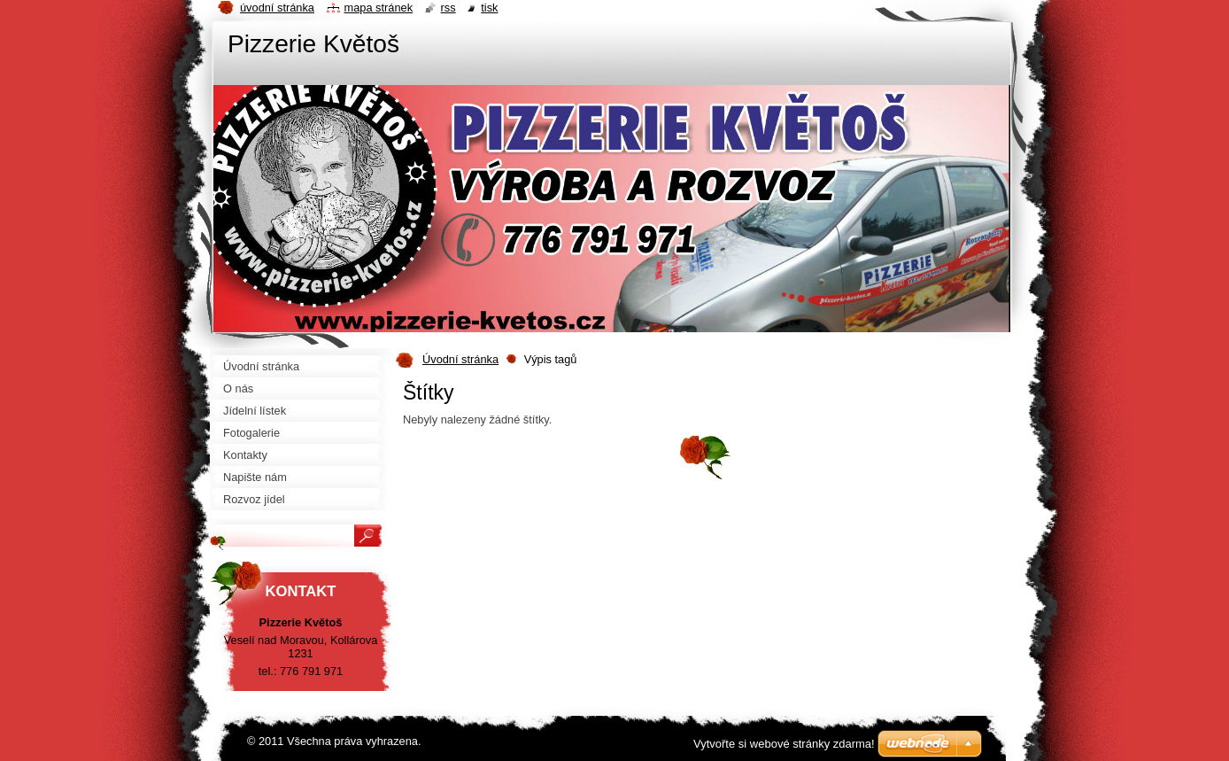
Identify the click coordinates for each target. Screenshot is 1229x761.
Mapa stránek (379, 7)
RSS (448, 7)
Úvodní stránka (460, 359)
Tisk (489, 7)
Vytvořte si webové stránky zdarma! (784, 743)
